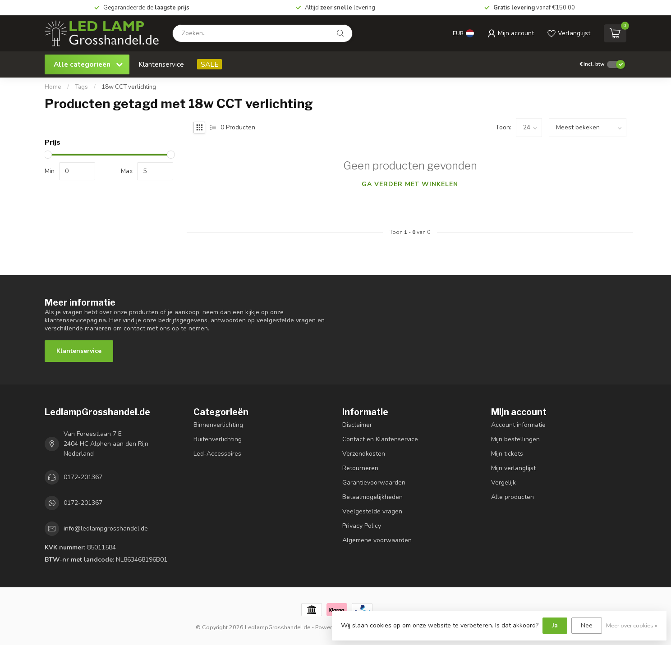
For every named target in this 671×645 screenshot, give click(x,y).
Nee (587, 625)
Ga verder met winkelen (410, 184)
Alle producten (512, 497)
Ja (555, 625)
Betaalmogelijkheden (372, 497)
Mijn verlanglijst (513, 468)
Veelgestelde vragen (372, 511)
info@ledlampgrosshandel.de (106, 528)
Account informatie (518, 425)
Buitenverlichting (217, 439)
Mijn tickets (507, 453)
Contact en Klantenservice (380, 439)
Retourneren (360, 468)
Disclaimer (357, 425)
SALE (209, 64)
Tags (81, 87)
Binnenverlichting (218, 425)
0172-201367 (83, 477)
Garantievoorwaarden (373, 482)
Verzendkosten (363, 453)
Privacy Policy (361, 525)
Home (53, 87)
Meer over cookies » (631, 625)
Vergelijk (503, 482)
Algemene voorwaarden (377, 540)
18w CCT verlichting (128, 87)
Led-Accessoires (217, 453)
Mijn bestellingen (515, 439)
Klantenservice (161, 64)
